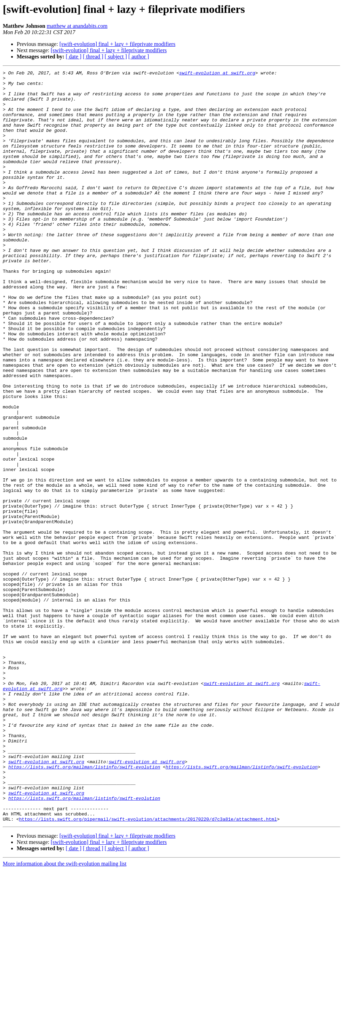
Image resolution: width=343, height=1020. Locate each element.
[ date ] (73, 56)
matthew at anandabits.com (77, 26)
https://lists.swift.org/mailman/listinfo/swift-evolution (84, 906)
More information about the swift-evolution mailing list (65, 1014)
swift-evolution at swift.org (217, 74)
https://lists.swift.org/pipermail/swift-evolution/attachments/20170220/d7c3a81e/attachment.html (148, 969)
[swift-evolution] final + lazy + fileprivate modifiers (117, 44)
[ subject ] (116, 56)
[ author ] (138, 56)
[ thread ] (93, 56)
